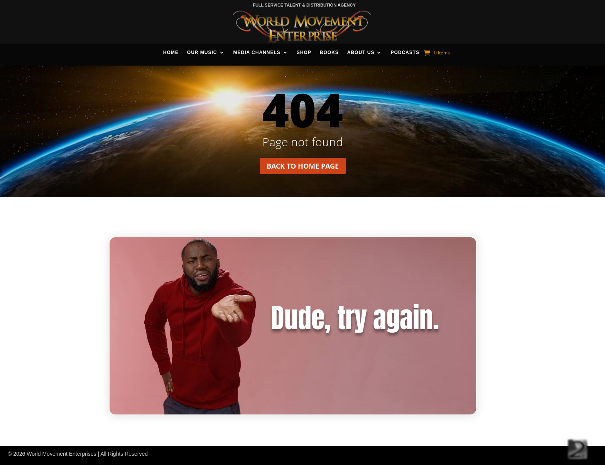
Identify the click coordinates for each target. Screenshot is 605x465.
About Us (361, 52)
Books (329, 52)
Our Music (202, 52)
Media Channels (257, 52)
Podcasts (404, 52)
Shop (304, 52)
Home (171, 52)
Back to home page (303, 166)
